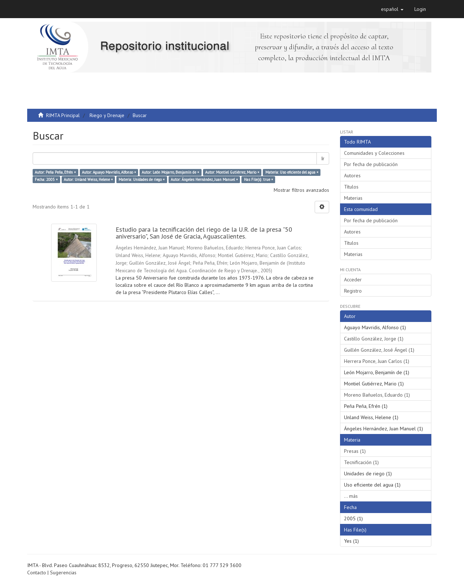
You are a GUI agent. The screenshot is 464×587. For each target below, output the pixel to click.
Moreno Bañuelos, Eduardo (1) (377, 395)
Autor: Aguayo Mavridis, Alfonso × (109, 172)
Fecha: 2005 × (46, 179)
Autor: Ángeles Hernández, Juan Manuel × (204, 179)
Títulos (351, 186)
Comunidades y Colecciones (374, 153)
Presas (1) (355, 451)
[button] (392, 9)
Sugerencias (63, 572)
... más (351, 496)
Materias (353, 198)
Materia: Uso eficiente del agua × (291, 172)
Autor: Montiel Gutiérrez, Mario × (232, 172)
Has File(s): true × (258, 179)
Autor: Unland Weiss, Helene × (88, 179)
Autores (352, 175)
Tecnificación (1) (361, 462)
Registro (353, 291)
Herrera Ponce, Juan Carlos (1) (376, 361)
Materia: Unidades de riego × (142, 179)
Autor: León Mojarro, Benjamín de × (170, 172)
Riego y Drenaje (107, 115)
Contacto (36, 572)
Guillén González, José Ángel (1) (379, 350)
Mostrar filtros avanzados (301, 190)
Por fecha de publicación (371, 164)
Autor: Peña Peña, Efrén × (55, 172)
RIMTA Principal (63, 115)
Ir (322, 158)
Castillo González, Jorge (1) (373, 338)
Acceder (353, 279)
